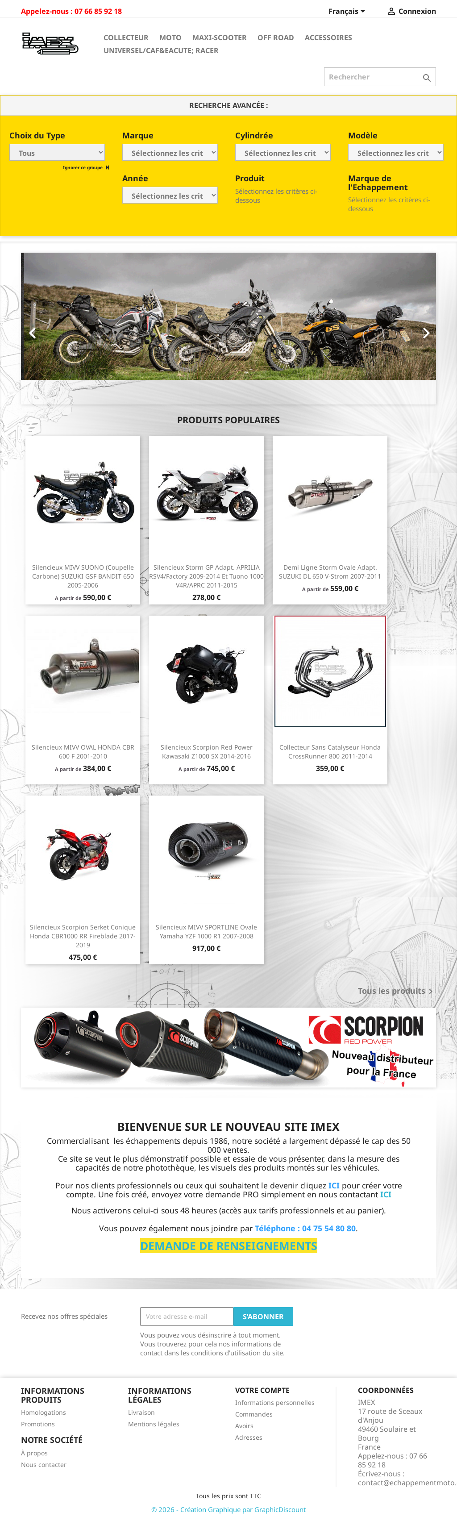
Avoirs (244, 1425)
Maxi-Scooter (219, 37)
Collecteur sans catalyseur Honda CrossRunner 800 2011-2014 (330, 751)
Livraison (141, 1412)
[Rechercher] (380, 76)
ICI (385, 1194)
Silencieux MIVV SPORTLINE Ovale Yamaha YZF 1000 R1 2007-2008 (206, 931)
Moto (170, 37)
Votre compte (262, 1390)
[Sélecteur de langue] (348, 12)
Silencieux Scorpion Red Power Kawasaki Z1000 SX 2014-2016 (207, 751)
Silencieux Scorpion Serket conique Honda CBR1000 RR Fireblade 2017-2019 (83, 936)
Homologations (43, 1412)
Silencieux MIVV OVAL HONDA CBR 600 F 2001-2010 (83, 751)
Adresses (248, 1437)
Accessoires (328, 37)
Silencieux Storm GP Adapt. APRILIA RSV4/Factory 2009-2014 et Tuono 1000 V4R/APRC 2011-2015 (206, 576)
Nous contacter (43, 1464)
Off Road (276, 37)
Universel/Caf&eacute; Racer (161, 50)
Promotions (38, 1424)
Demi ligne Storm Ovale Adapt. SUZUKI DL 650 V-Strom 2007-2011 (330, 571)
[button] (52, 328)
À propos (34, 1453)
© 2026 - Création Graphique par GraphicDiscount (228, 1509)
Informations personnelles (275, 1402)
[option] (228, 328)
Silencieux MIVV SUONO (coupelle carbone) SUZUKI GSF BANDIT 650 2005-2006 (83, 576)
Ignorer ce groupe (83, 167)
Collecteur (126, 37)
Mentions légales (153, 1424)
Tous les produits (397, 991)
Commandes (254, 1414)
